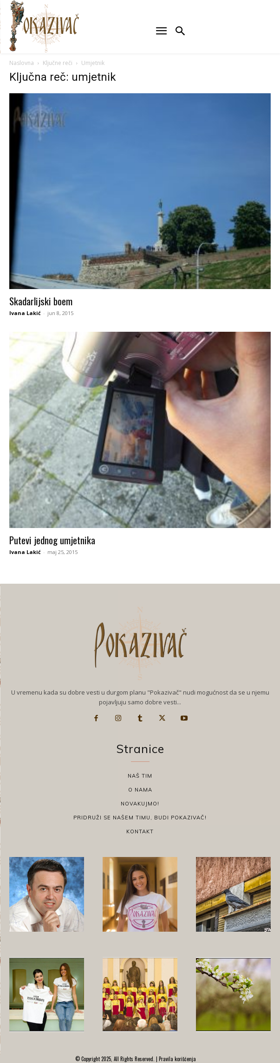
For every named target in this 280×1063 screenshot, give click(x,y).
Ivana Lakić (25, 312)
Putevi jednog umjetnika (52, 540)
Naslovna (21, 63)
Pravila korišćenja (176, 1059)
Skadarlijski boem (40, 301)
